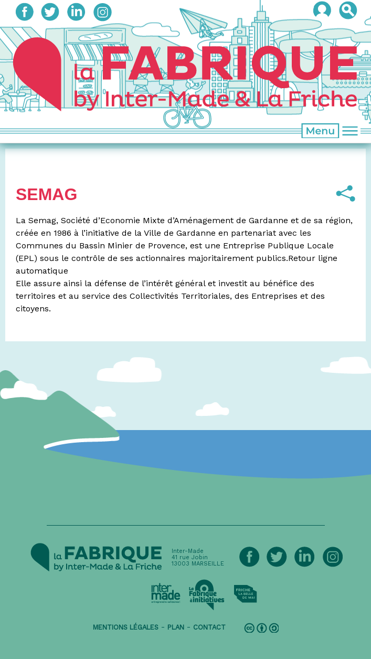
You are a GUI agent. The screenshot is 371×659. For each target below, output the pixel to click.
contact (209, 627)
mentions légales (125, 627)
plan (175, 627)
